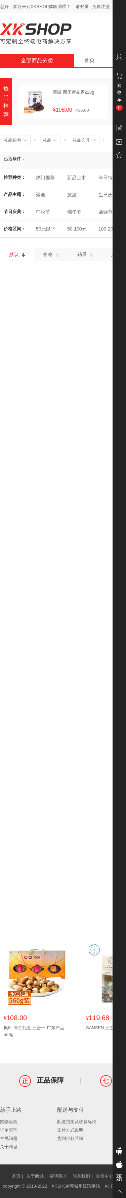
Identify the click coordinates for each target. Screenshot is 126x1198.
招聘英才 (58, 1176)
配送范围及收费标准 (76, 1121)
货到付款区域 (70, 1138)
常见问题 (8, 1138)
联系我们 (81, 1176)
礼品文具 (84, 140)
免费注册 (101, 6)
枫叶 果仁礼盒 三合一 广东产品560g (34, 1031)
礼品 (50, 140)
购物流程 (8, 1121)
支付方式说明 (70, 1130)
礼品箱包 (15, 140)
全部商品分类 (37, 60)
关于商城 (8, 1146)
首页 (89, 60)
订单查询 (8, 1130)
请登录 (82, 6)
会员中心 (104, 1176)
